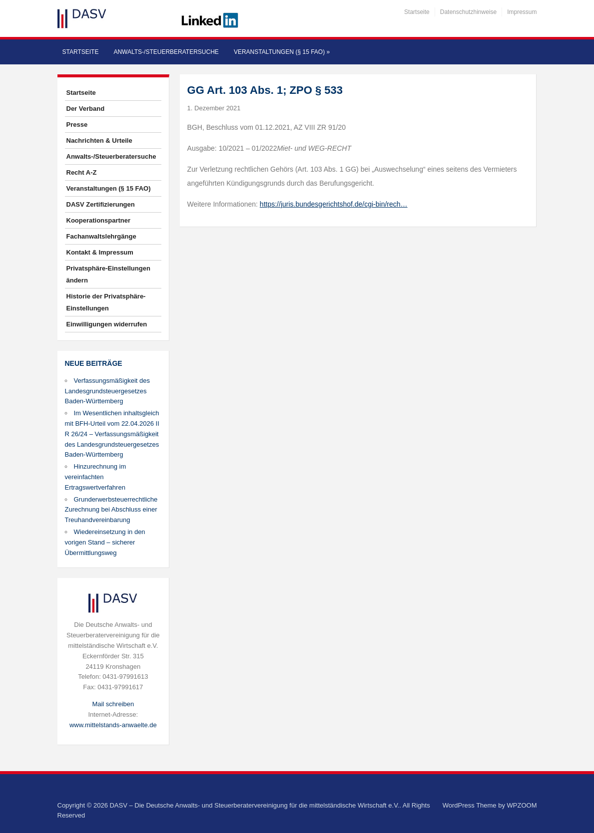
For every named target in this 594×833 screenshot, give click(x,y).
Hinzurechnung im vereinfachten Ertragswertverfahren (95, 477)
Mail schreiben (113, 704)
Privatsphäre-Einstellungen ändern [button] (108, 274)
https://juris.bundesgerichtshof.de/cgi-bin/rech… (334, 204)
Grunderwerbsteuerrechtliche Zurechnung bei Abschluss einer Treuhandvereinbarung (111, 510)
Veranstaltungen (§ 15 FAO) (282, 51)
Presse (77, 124)
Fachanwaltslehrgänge (101, 236)
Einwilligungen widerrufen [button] (106, 324)
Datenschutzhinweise (468, 11)
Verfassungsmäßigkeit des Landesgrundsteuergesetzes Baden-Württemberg (107, 391)
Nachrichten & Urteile (99, 140)
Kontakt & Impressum (99, 252)
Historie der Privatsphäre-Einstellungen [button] (106, 302)
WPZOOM (522, 805)
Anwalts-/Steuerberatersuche (165, 51)
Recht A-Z (81, 172)
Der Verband (85, 108)
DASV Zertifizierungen (100, 204)
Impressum (522, 11)
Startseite (417, 11)
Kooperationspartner (98, 220)
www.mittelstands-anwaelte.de (113, 725)
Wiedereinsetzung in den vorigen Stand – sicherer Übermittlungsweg (105, 542)
